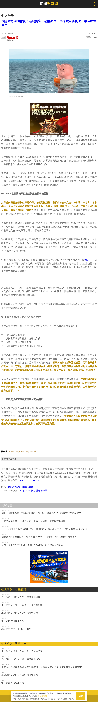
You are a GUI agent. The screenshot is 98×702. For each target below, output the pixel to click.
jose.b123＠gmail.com (30, 480)
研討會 (88, 259)
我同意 (81, 696)
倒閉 (27, 451)
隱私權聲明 (42, 696)
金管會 (12, 451)
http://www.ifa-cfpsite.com (20, 486)
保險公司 (20, 451)
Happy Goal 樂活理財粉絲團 (33, 490)
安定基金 (34, 451)
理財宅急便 (12, 38)
